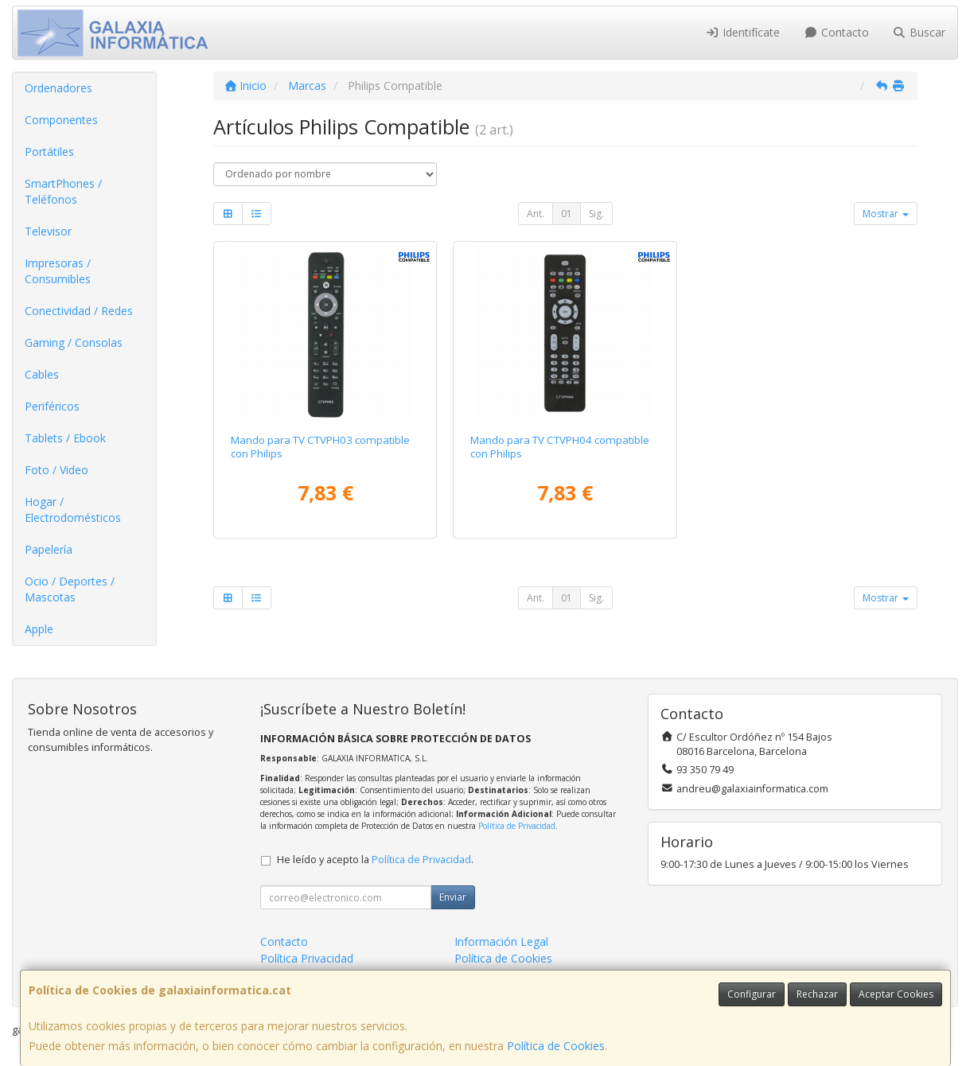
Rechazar (817, 994)
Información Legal (501, 941)
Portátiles (49, 151)
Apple (39, 628)
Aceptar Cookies (896, 994)
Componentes (61, 119)
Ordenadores (58, 87)
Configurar (751, 994)
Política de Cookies (556, 1045)
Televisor (48, 231)
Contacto (836, 32)
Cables (42, 374)
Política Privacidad (306, 958)
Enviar (452, 897)
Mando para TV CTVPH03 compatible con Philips (320, 447)
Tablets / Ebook (65, 437)
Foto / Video (56, 469)
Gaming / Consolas (74, 342)
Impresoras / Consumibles (58, 270)
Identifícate (743, 32)
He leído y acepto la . (375, 859)
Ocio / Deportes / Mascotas (70, 589)
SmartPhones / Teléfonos (63, 191)
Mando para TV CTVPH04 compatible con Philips (559, 447)
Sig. (596, 213)
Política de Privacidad (516, 825)
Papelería (48, 549)
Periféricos (52, 406)
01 (566, 213)
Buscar (919, 32)
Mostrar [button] (886, 213)
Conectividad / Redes (79, 310)
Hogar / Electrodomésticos (73, 509)
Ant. (535, 213)
